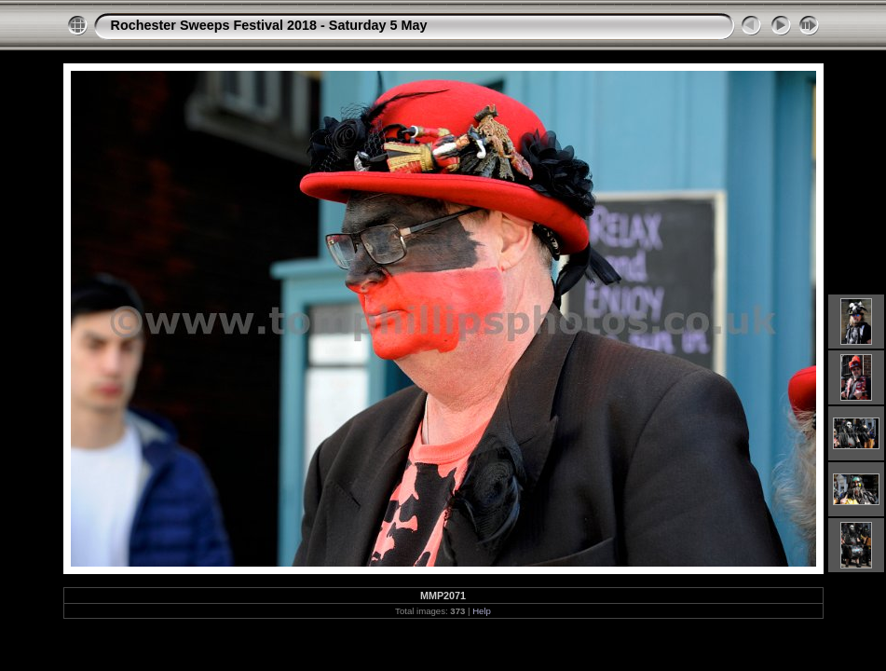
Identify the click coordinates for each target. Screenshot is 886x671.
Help (481, 611)
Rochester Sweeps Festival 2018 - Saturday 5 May (269, 25)
